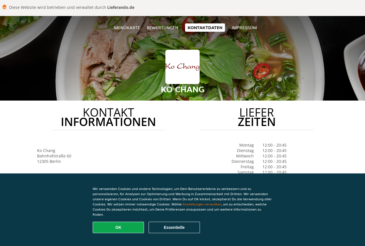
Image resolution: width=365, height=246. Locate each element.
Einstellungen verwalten (201, 204)
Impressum (244, 28)
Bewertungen (162, 28)
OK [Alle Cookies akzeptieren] (118, 227)
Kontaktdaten (205, 28)
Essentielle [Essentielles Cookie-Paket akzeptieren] (174, 227)
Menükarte (127, 28)
